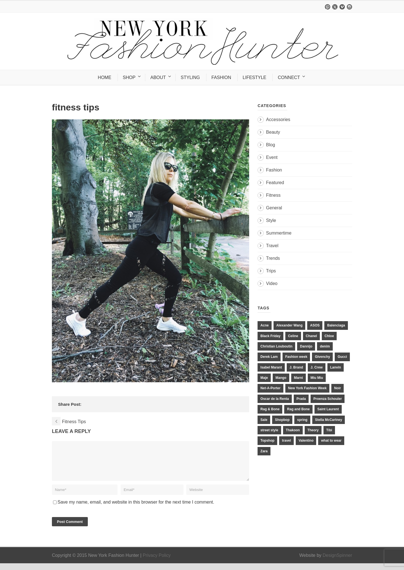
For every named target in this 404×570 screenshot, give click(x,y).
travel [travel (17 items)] (286, 440)
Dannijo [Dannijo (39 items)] (306, 346)
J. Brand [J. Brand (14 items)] (296, 367)
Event (271, 157)
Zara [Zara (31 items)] (263, 451)
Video (271, 283)
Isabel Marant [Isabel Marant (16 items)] (271, 367)
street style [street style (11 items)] (269, 430)
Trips (271, 270)
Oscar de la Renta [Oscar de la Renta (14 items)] (274, 399)
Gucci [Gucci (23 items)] (342, 357)
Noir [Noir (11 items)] (337, 388)
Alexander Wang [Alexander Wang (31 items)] (289, 325)
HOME (104, 77)
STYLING (190, 77)
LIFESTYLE (254, 77)
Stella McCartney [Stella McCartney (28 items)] (328, 420)
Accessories (278, 119)
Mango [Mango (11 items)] (281, 378)
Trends (273, 258)
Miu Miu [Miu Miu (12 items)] (317, 378)
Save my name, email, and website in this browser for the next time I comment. (136, 508)
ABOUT (158, 77)
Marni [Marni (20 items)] (298, 378)
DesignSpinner (337, 562)
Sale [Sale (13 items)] (263, 420)
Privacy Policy (157, 562)
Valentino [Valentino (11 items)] (306, 440)
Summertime (278, 233)
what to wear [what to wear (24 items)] (331, 440)
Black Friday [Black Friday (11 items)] (270, 336)
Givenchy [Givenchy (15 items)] (322, 357)
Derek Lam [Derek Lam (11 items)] (268, 357)
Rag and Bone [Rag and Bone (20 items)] (298, 409)
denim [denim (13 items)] (325, 346)
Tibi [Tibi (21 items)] (329, 430)
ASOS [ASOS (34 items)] (315, 325)
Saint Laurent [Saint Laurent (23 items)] (328, 409)
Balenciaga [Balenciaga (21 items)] (336, 325)
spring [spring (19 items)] (302, 420)
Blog (270, 144)
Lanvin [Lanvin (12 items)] (335, 367)
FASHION (221, 77)
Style (271, 220)
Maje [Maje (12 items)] (264, 378)
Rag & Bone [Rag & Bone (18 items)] (269, 409)
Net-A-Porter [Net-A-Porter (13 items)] (270, 388)
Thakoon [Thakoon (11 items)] (293, 430)
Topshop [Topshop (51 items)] (267, 440)
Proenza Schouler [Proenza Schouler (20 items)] (327, 399)
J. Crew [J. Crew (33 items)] (317, 367)
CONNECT (289, 77)
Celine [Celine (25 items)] (293, 336)
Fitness (273, 195)
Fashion (274, 170)
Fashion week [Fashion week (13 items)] (296, 357)
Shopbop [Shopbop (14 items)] (282, 420)
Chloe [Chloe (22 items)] (329, 336)
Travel (272, 245)
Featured (275, 182)
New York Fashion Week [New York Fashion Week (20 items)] (307, 388)
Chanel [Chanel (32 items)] (311, 336)
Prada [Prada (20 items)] (301, 399)
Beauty (273, 132)
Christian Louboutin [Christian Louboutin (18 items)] (276, 346)
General (274, 207)
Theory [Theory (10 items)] (313, 430)
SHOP (129, 77)
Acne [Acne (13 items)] (264, 325)
